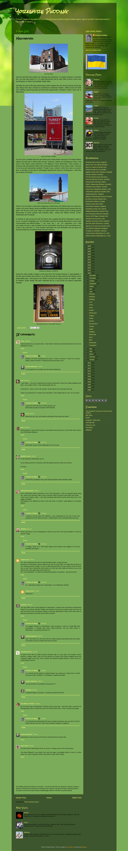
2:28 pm (37, 703)
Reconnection (93, 324)
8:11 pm (36, 591)
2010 (89, 376)
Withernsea (92, 334)
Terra (22, 341)
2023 (89, 254)
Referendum (93, 313)
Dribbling (92, 332)
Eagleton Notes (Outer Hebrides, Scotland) (99, 172)
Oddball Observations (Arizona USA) (97, 211)
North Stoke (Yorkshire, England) (96, 206)
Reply (22, 348)
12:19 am (27, 427)
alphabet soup (25, 456)
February (92, 357)
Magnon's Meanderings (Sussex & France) (99, 196)
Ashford (96, 130)
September (93, 283)
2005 (89, 390)
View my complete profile (93, 50)
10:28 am (43, 623)
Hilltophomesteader (27, 490)
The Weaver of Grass (27, 703)
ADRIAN (23, 529)
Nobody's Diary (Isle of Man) (94, 204)
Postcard (92, 294)
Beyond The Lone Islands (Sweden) (97, 164)
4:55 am (36, 490)
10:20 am (43, 403)
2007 (89, 384)
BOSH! (88, 417)
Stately (91, 329)
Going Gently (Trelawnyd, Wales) (96, 182)
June (91, 291)
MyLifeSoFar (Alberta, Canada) (95, 201)
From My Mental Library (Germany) (96, 177)
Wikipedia (89, 430)
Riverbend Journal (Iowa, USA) (95, 218)
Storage (96, 118)
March (91, 354)
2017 (89, 270)
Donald (91, 310)
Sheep (91, 318)
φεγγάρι (26, 812)
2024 (89, 251)
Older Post (76, 798)
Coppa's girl (25, 559)
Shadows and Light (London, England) (97, 221)
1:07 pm (34, 652)
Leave (91, 305)
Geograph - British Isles (93, 420)
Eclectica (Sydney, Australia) (94, 174)
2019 (89, 265)
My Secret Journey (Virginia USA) (96, 199)
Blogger (84, 847)
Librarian (24, 605)
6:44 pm (27, 341)
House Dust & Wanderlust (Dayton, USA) (98, 189)
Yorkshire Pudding (41, 11)
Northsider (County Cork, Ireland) (96, 209)
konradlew (70, 847)
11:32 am (31, 413)
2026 (89, 246)
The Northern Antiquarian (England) (97, 228)
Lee (22, 380)
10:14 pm (26, 380)
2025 (89, 249)
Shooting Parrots (26, 652)
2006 (89, 387)
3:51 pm (31, 745)
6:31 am (29, 529)
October (92, 281)
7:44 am (31, 559)
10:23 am (43, 544)
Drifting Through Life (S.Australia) (96, 169)
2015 (89, 363)
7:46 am (39, 681)
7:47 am (35, 734)
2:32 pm (43, 670)
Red (22, 427)
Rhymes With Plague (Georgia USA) (97, 216)
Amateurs (97, 79)
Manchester (92, 342)
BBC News (89, 415)
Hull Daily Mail (90, 422)
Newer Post (21, 798)
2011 (89, 373)
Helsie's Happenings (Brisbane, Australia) (98, 184)
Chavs (26, 822)
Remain (91, 321)
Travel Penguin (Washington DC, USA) (98, 233)
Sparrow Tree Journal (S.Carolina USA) (98, 226)
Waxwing (26, 832)
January (92, 359)
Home (49, 798)
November (92, 278)
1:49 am (33, 456)
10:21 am (43, 442)
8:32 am (34, 690)
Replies (25, 352)
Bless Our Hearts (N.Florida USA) (96, 167)
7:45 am (39, 636)
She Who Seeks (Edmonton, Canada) (97, 223)
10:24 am (43, 582)
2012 (89, 371)
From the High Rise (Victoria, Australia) (98, 179)
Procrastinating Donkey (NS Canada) (97, 214)
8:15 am (29, 605)
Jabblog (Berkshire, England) (95, 194)
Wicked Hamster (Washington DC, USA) (98, 236)
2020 (89, 262)
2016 (89, 273)
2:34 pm (43, 718)
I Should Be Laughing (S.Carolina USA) (98, 191)
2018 (89, 267)
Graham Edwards (31, 366)
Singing (91, 315)
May (90, 349)
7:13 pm (43, 356)
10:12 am (43, 513)
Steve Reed (24, 745)
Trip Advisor (89, 427)
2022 (89, 257)
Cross (91, 307)
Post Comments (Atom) (31, 802)
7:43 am (39, 366)
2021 (89, 259)
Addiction (96, 142)
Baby (90, 340)
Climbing (91, 299)
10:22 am (43, 477)
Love (90, 302)
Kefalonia (92, 296)
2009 (89, 379)
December (92, 275)
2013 (89, 368)
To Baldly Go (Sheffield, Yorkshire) (96, 231)
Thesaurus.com (90, 425)
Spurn (91, 337)
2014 (89, 365)
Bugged (96, 92)
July (90, 289)
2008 (89, 382)
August (91, 286)
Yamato (91, 326)
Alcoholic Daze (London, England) (96, 162)
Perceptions (92, 345)
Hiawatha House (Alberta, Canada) (96, 186)
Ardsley (96, 106)
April (91, 351)
